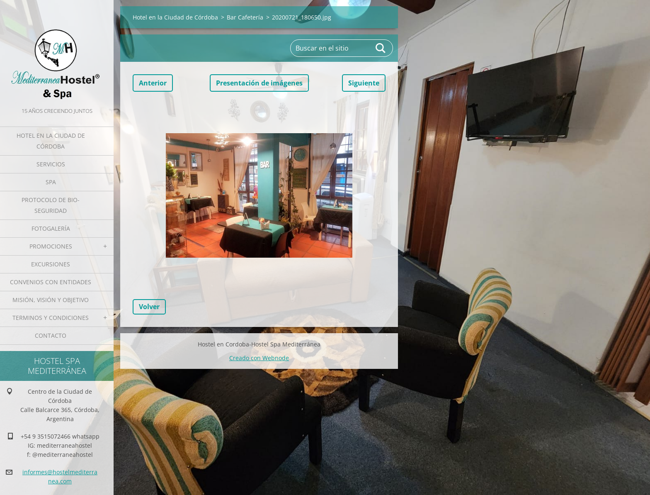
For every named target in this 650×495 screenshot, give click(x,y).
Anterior (153, 83)
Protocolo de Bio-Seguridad (51, 205)
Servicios (50, 164)
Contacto (50, 335)
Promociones (50, 246)
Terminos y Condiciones (50, 318)
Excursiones (50, 264)
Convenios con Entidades (50, 282)
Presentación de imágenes (259, 83)
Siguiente (363, 83)
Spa (51, 182)
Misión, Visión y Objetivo (50, 300)
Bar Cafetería (245, 17)
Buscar (381, 48)
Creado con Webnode (259, 358)
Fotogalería (51, 228)
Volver (149, 306)
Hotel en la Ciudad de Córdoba (51, 141)
